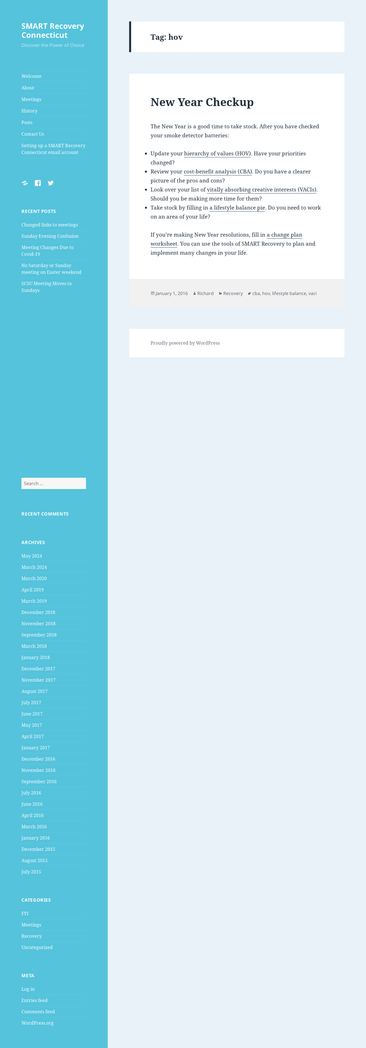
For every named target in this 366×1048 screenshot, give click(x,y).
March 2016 (34, 827)
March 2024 (34, 567)
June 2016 (32, 804)
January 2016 (35, 838)
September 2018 (39, 635)
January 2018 (35, 657)
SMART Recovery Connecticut (52, 30)
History (29, 111)
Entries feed (34, 1000)
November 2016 (38, 770)
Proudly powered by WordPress (185, 343)
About (27, 88)
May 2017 (31, 725)
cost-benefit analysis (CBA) (218, 171)
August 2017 (34, 691)
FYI (24, 913)
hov (266, 293)
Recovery (31, 936)
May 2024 (31, 556)
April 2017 (32, 736)
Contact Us (32, 134)
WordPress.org (37, 1023)
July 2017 (31, 702)
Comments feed (38, 1012)
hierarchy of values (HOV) (217, 153)
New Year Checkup (202, 101)
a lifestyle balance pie (237, 207)
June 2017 (32, 714)
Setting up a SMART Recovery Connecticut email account (53, 148)
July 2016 (31, 793)
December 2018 (38, 612)
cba (256, 293)
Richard (205, 293)
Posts (26, 122)
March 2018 (34, 646)
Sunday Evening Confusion (50, 236)
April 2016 (32, 815)
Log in (28, 989)
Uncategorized (37, 947)
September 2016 (39, 781)
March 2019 (34, 601)
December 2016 (38, 759)
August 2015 (34, 860)
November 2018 (38, 623)
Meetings (31, 99)
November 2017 (38, 680)
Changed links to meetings (49, 225)
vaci (312, 293)
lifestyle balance (289, 293)
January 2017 (35, 748)
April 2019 (32, 590)
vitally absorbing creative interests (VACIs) (261, 189)
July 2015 (31, 872)
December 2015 (38, 849)
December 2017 (38, 669)
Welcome (31, 76)
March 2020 (34, 578)
